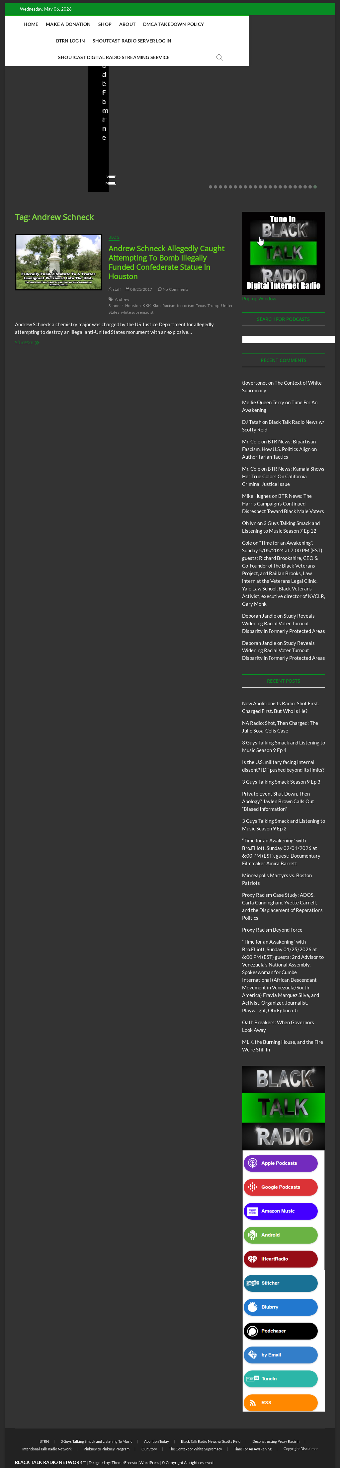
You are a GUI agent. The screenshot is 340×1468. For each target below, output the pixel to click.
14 (275, 170)
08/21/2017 (139, 272)
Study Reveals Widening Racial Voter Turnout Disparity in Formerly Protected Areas (283, 607)
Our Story (149, 1432)
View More (25, 167)
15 (280, 170)
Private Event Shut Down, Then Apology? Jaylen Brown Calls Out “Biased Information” (292, 120)
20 (305, 170)
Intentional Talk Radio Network (47, 1432)
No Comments (28, 157)
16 (285, 170)
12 (265, 170)
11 (260, 170)
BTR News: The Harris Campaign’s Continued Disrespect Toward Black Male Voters (283, 487)
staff (19, 148)
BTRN (288, 92)
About (152, 24)
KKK (146, 289)
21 (310, 170)
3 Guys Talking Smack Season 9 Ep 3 (281, 765)
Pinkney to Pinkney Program (106, 1432)
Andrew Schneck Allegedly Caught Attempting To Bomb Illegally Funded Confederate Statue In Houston (166, 246)
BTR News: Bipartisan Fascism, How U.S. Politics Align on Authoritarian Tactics (279, 432)
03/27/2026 (209, 148)
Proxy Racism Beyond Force (272, 913)
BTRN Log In (250, 24)
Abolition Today (156, 1425)
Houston (133, 289)
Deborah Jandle (259, 599)
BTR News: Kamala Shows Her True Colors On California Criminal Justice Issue (283, 460)
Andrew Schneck (119, 286)
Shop (129, 24)
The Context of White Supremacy (195, 1432)
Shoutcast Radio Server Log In (97, 40)
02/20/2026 (292, 148)
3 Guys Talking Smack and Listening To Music (96, 1425)
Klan (156, 289)
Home (55, 24)
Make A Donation (92, 24)
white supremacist (137, 295)
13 (270, 170)
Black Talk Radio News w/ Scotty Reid (210, 1425)
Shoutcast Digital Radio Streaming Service (200, 40)
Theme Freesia (124, 1446)
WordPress (149, 1446)
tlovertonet (254, 366)
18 (295, 170)
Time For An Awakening (253, 1432)
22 (315, 170)
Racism (168, 289)
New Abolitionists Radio (132, 110)
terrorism (185, 289)
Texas (201, 289)
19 (300, 170)
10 (255, 170)
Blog (28, 96)
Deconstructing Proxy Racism (275, 1425)
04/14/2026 (45, 148)
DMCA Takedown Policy (198, 24)
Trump (213, 289)
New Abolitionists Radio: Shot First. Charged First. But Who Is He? (39, 125)
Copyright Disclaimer (301, 1432)
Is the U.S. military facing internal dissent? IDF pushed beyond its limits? (207, 125)
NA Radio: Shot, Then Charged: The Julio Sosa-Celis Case (126, 129)
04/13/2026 (127, 148)
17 (290, 170)
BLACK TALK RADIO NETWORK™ (50, 1446)
